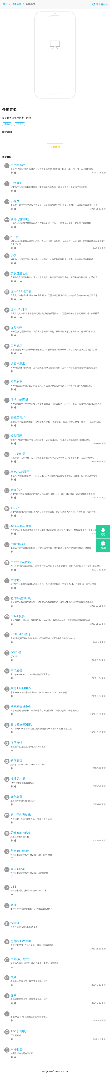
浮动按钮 (16, 742)
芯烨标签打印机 (21, 598)
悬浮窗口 (16, 760)
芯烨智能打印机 (21, 832)
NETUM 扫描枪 (20, 634)
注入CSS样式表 (21, 291)
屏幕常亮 (16, 327)
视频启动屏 (18, 778)
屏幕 (13, 995)
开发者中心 (100, 4)
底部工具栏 (18, 417)
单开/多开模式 (20, 959)
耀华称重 (16, 796)
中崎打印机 (18, 544)
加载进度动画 (19, 273)
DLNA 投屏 (18, 616)
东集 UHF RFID (21, 688)
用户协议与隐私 (21, 562)
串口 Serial (18, 869)
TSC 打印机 (18, 1031)
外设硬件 (20, 124)
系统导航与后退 (21, 526)
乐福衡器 (16, 1049)
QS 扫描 (16, 652)
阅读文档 (16, 490)
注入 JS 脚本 (19, 309)
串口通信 (16, 670)
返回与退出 (18, 363)
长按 (13, 255)
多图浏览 (16, 381)
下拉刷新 (16, 183)
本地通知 (16, 580)
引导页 (15, 201)
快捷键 (15, 923)
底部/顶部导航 (20, 219)
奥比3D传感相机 (21, 724)
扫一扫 (15, 237)
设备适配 (16, 435)
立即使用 (55, 147)
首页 (5, 4)
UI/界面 (7, 124)
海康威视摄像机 (21, 706)
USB (14, 886)
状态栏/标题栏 (20, 472)
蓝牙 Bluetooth (20, 851)
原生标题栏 (18, 165)
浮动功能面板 (19, 399)
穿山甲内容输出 (21, 814)
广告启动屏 (18, 453)
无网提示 (16, 345)
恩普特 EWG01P (21, 941)
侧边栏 (15, 508)
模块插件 (16, 4)
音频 (13, 977)
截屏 (13, 905)
